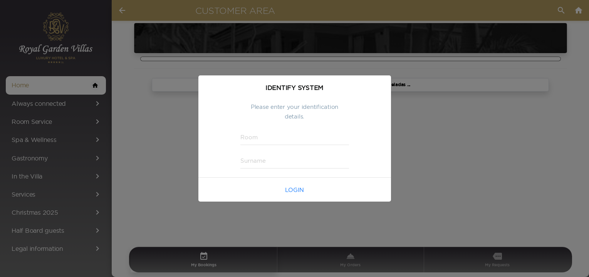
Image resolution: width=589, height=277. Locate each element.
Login (294, 190)
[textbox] (294, 137)
